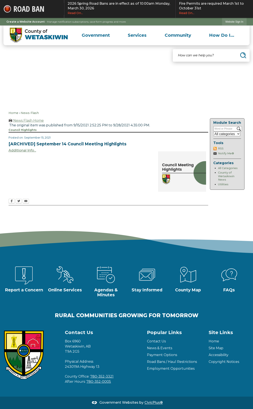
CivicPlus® (153, 403)
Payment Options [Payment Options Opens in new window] (162, 355)
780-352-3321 (101, 376)
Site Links (221, 332)
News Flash (30, 113)
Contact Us (156, 341)
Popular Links (164, 332)
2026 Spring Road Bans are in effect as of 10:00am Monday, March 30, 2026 (120, 8)
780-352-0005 (98, 382)
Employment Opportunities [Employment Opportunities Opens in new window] (171, 369)
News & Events (159, 348)
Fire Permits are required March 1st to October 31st (214, 8)
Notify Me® (226, 153)
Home (13, 113)
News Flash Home (28, 120)
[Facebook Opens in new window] (12, 201)
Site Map (216, 348)
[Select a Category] (226, 134)
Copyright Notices (224, 362)
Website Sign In (234, 21)
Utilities (223, 184)
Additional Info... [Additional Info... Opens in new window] (22, 150)
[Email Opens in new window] (26, 201)
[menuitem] (96, 35)
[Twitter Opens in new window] (19, 201)
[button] (243, 55)
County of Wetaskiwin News (226, 176)
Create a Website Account (25, 21)
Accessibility (218, 355)
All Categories (228, 168)
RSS (221, 148)
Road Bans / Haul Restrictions (172, 362)
